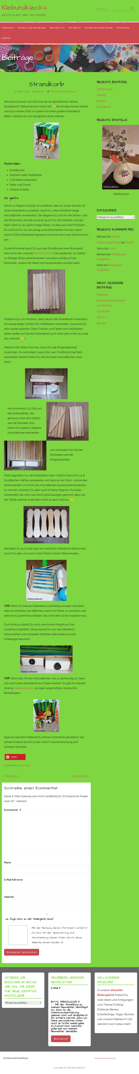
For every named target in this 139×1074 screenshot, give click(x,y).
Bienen (101, 317)
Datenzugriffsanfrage (15, 1058)
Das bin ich (75, 27)
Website (9, 897)
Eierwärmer (104, 106)
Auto (112, 248)
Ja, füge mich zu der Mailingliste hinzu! (46, 917)
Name (7, 862)
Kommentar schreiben (63, 91)
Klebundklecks (24, 8)
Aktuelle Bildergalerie (32, 27)
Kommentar (12, 810)
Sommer (25, 765)
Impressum (122, 27)
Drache (116, 236)
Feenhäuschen (43, 253)
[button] (15, 757)
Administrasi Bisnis (108, 242)
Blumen (102, 323)
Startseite (8, 27)
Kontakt (6, 38)
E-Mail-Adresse (13, 880)
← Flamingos (10, 776)
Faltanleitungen (24, 688)
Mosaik (101, 101)
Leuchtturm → (81, 776)
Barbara (39, 91)
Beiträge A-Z (57, 27)
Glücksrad (103, 311)
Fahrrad (101, 95)
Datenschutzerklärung (99, 27)
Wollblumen (105, 89)
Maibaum (102, 294)
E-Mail (55, 988)
